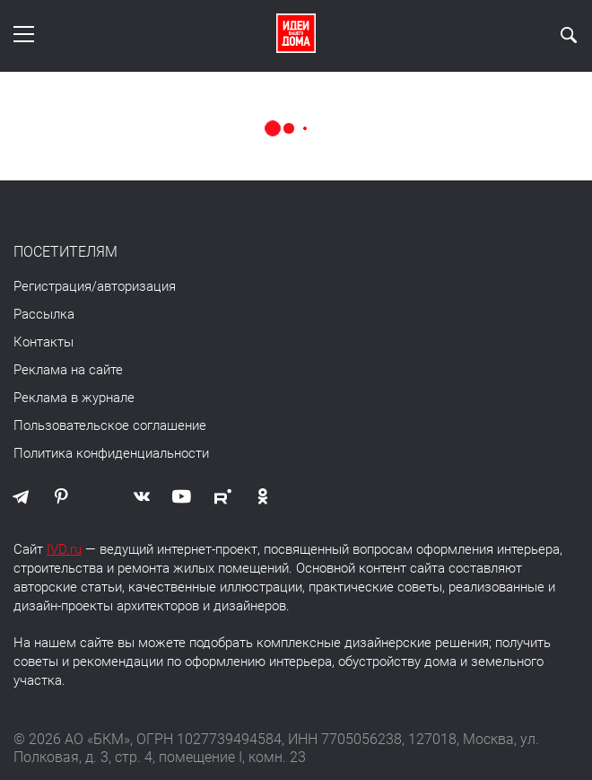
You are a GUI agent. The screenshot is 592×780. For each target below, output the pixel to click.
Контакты (43, 342)
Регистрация (52, 286)
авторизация (136, 286)
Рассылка (43, 314)
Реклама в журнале (74, 398)
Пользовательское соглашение (109, 425)
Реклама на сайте (68, 370)
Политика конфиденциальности (111, 453)
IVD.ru (64, 549)
